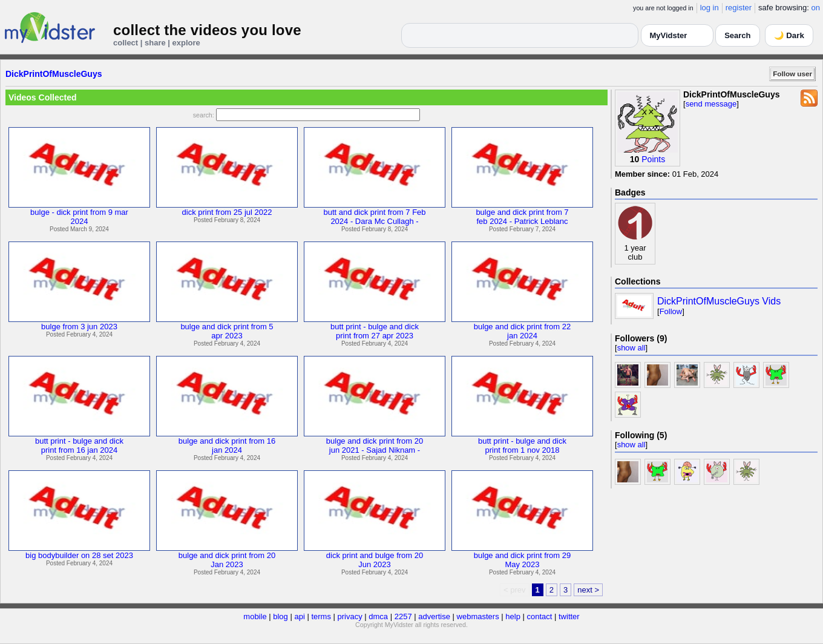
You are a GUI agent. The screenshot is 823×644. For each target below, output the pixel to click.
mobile (254, 616)
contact (539, 616)
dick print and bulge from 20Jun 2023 (374, 560)
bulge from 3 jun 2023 (79, 326)
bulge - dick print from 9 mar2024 (79, 217)
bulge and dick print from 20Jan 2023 (227, 560)
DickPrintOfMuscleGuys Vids (719, 301)
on (816, 7)
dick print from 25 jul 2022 (227, 212)
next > (588, 589)
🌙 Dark (789, 35)
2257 (403, 616)
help (512, 616)
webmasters (478, 616)
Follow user (792, 73)
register (739, 7)
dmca (378, 616)
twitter (569, 616)
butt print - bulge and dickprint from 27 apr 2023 (374, 331)
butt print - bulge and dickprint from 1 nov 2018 (522, 445)
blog (280, 616)
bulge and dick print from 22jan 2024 (522, 331)
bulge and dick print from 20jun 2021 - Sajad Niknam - (374, 445)
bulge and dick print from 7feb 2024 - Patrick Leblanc (522, 217)
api (299, 616)
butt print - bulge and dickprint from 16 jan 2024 (79, 445)
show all (631, 347)
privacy (350, 616)
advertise (434, 616)
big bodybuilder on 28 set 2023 (79, 555)
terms (321, 616)
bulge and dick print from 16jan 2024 (227, 445)
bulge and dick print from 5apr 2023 (226, 331)
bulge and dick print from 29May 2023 (522, 560)
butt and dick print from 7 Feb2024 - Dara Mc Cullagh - (374, 217)
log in (709, 7)
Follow (671, 311)
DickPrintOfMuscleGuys (53, 74)
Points (653, 159)
